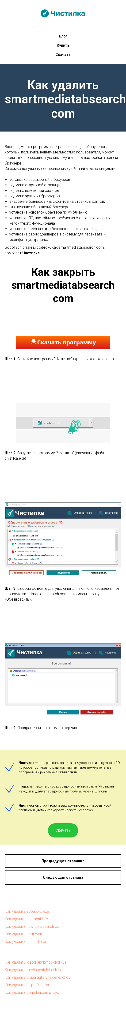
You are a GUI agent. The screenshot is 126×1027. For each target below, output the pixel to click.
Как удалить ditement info (26, 919)
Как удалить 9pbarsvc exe (27, 911)
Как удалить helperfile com (27, 985)
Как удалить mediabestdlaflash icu (34, 970)
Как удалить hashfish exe (26, 941)
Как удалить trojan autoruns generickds (37, 977)
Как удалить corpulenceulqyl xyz (32, 992)
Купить (63, 45)
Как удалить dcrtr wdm (24, 934)
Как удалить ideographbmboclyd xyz (35, 962)
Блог (63, 36)
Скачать (63, 54)
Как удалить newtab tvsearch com (34, 926)
